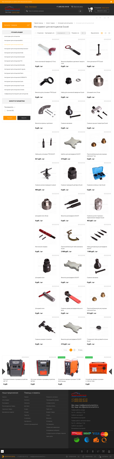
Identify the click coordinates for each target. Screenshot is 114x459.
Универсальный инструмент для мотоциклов (16, 93)
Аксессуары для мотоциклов (12, 36)
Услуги (48, 415)
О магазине (27, 418)
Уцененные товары (7, 409)
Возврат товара (50, 412)
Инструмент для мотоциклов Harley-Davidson (16, 48)
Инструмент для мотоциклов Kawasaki (14, 57)
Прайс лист (49, 409)
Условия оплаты (50, 403)
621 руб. (39, 159)
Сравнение (73, 456)
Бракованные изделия (8, 412)
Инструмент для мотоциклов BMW (13, 40)
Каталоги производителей (31, 424)
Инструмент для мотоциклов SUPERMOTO (15, 77)
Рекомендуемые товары (8, 406)
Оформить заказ (102, 11)
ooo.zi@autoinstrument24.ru (89, 407)
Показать (9, 118)
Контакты (26, 400)
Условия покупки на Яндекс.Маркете (56, 433)
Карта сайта (49, 436)
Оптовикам (49, 421)
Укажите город (15, 12)
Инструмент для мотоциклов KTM (13, 61)
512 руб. (91, 313)
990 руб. (39, 190)
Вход (26, 6)
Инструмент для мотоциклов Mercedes (14, 65)
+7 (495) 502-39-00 (62, 7)
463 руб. (91, 221)
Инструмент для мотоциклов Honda (13, 52)
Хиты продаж (5, 400)
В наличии (41, 33)
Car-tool (10, 110)
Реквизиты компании (52, 397)
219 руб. (65, 159)
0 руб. (39, 66)
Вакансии (48, 418)
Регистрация (33, 6)
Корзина (105, 456)
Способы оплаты (50, 406)
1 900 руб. (92, 252)
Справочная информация (53, 427)
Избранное (89, 456)
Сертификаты (27, 421)
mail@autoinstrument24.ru (88, 405)
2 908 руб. (66, 252)
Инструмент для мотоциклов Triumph (14, 85)
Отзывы (26, 412)
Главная (26, 397)
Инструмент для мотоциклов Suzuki (13, 81)
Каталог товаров (16, 25)
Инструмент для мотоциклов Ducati (13, 44)
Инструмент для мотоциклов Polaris (13, 73)
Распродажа (5, 403)
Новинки (4, 397)
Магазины (27, 403)
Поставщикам (50, 424)
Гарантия (26, 415)
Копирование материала (52, 430)
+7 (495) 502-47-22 (79, 399)
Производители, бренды (52, 400)
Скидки (26, 409)
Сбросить (23, 118)
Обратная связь (78, 6)
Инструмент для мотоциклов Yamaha (14, 89)
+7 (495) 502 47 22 (22, 456)
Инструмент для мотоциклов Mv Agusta (14, 69)
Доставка (26, 406)
